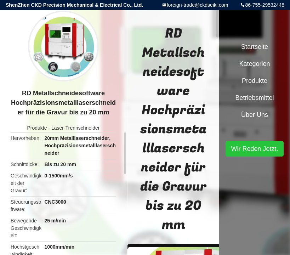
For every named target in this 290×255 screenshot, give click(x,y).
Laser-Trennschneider (75, 128)
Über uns (254, 114)
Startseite (254, 46)
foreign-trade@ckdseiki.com (197, 5)
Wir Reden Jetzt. (254, 148)
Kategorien (254, 63)
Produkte (37, 128)
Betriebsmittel (254, 97)
